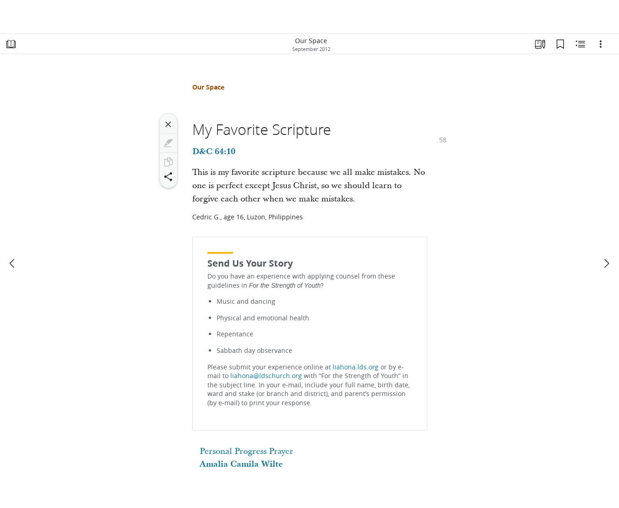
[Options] (600, 44)
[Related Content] (580, 44)
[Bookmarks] (560, 44)
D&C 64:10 (213, 151)
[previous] (13, 263)
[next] (606, 263)
